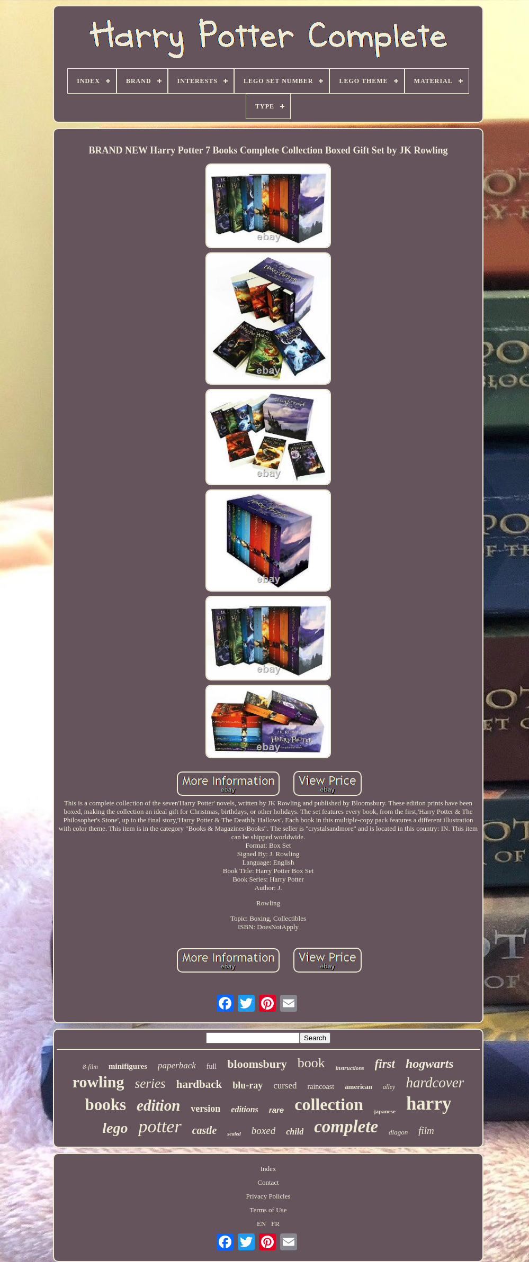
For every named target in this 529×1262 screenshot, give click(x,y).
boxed (263, 1130)
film (426, 1130)
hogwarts (430, 1063)
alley (389, 1087)
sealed (234, 1134)
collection (328, 1104)
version (205, 1108)
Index (268, 1169)
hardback (199, 1084)
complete (346, 1126)
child (294, 1131)
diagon (398, 1132)
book (311, 1062)
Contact (268, 1182)
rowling (98, 1082)
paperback (177, 1065)
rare (276, 1109)
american (358, 1087)
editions (244, 1109)
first (385, 1063)
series (150, 1083)
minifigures (128, 1066)
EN (261, 1224)
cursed (285, 1086)
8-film (90, 1066)
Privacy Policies (268, 1196)
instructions (350, 1068)
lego (115, 1128)
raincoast (321, 1087)
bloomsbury (256, 1063)
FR (275, 1224)
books (106, 1104)
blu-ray (247, 1085)
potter (159, 1126)
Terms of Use (268, 1210)
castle (204, 1130)
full (212, 1066)
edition (158, 1105)
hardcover (435, 1083)
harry (429, 1103)
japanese (385, 1111)
